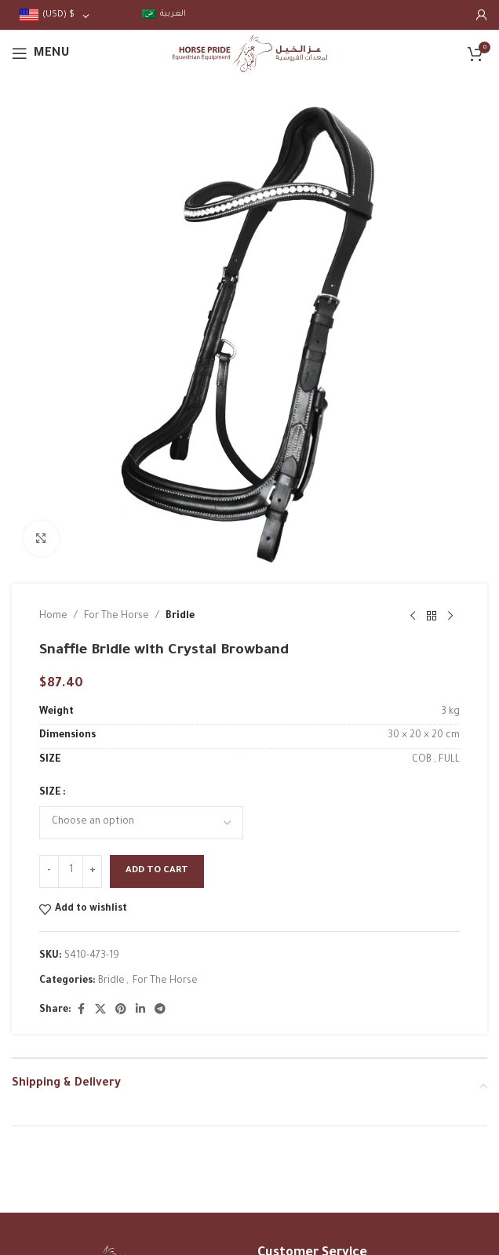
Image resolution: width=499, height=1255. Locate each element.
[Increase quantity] (92, 871)
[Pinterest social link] (121, 1010)
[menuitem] (164, 14)
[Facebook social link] (80, 1010)
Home (53, 616)
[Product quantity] (70, 871)
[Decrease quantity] (49, 871)
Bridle (180, 616)
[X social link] (100, 1010)
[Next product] (450, 616)
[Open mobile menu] (41, 53)
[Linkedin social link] (140, 1010)
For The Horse (116, 616)
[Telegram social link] (160, 1010)
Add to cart (157, 871)
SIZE (50, 793)
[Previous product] (412, 616)
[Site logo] (250, 54)
